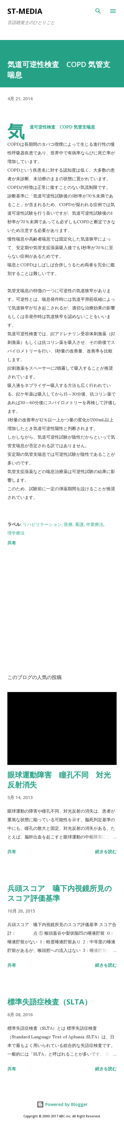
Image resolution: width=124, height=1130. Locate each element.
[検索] (98, 11)
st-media (24, 11)
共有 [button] (11, 543)
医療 (68, 524)
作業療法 (94, 524)
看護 (79, 524)
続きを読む (106, 851)
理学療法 (16, 533)
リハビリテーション (42, 524)
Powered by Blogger (62, 1104)
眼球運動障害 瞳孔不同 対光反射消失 (59, 780)
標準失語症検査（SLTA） (49, 1002)
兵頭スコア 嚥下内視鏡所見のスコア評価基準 (59, 893)
